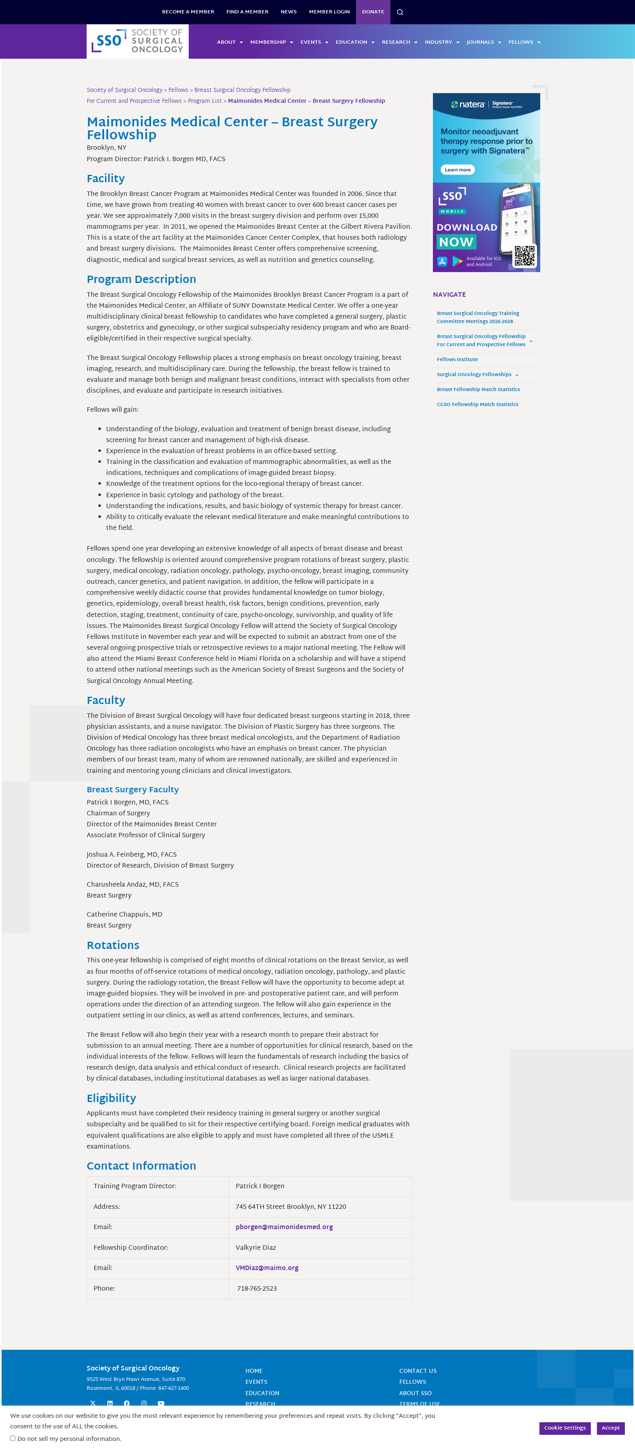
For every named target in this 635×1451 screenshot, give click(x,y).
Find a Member (247, 12)
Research (400, 42)
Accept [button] (611, 1428)
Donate (373, 12)
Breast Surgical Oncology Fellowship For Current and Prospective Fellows (485, 341)
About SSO (415, 1393)
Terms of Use (419, 1404)
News (289, 12)
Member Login (329, 12)
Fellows (525, 42)
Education (355, 42)
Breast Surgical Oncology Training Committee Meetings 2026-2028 (478, 318)
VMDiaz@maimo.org (268, 1268)
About (230, 42)
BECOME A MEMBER (188, 12)
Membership (271, 42)
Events (314, 42)
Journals (484, 42)
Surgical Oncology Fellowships (477, 375)
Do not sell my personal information (68, 1439)
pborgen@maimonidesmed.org (285, 1228)
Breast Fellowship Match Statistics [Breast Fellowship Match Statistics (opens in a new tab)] (478, 390)
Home (253, 1371)
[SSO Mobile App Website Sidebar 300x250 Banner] (486, 227)
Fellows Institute (457, 360)
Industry (442, 42)
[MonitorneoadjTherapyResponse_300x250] (486, 138)
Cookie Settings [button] (565, 1428)
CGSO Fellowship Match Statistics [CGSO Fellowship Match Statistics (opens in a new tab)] (477, 405)
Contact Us (418, 1371)
